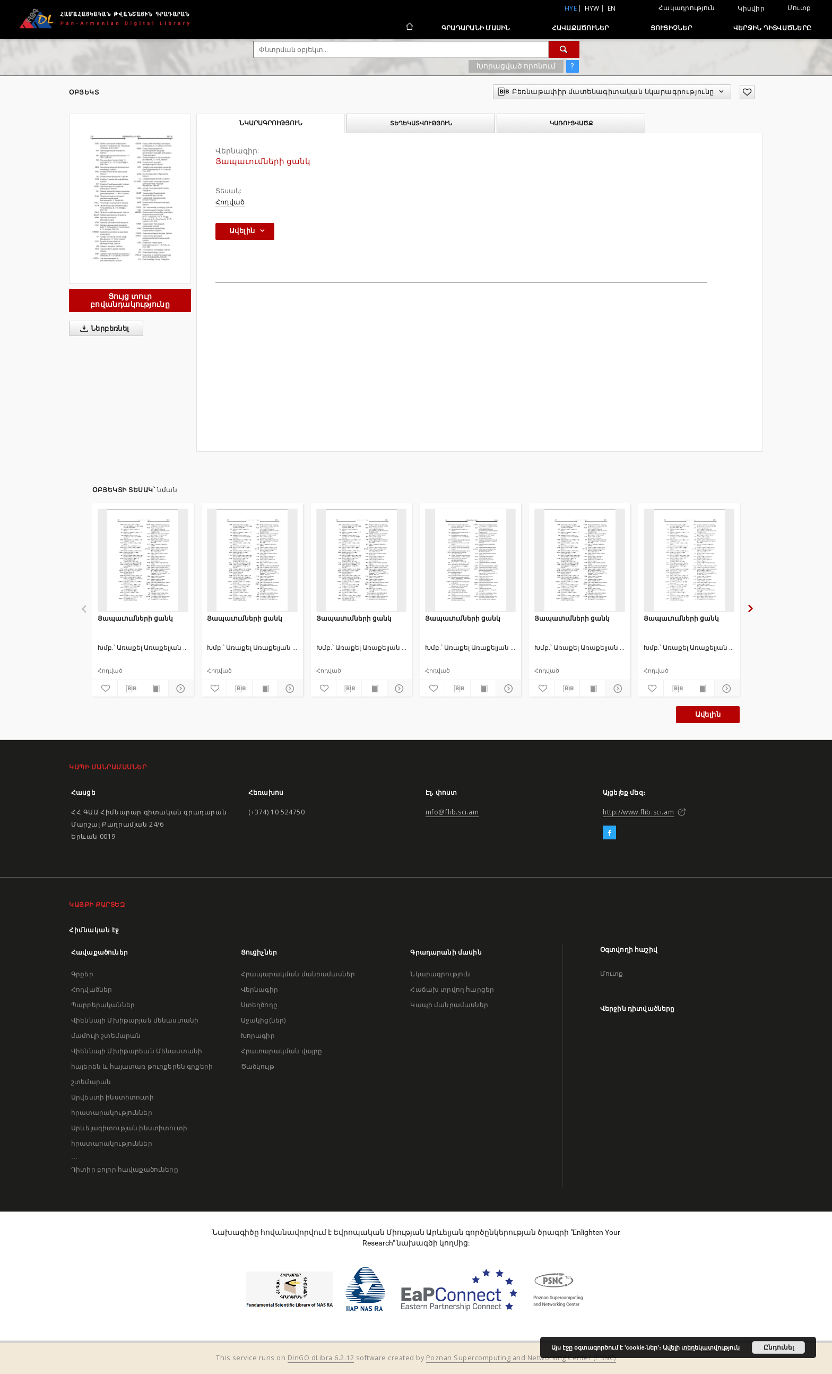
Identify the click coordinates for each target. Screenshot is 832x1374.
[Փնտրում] (564, 49)
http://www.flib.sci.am (638, 812)
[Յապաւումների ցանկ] (143, 560)
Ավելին (708, 714)
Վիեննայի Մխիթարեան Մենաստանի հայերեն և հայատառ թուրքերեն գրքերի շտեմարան (142, 1066)
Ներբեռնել (102, 328)
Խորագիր (258, 1035)
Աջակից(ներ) (263, 1020)
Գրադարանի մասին (475, 27)
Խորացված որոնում (516, 66)
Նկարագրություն (440, 973)
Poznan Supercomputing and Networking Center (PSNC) (521, 1357)
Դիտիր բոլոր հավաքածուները (124, 1169)
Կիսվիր (751, 8)
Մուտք (799, 7)
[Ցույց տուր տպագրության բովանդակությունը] (155, 688)
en (612, 8)
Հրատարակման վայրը (282, 1050)
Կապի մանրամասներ (449, 1004)
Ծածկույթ (257, 1066)
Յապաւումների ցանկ (135, 618)
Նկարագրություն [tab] (270, 123)
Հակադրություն (686, 7)
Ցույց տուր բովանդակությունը (130, 300)
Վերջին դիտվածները (772, 27)
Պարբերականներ (103, 1004)
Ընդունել (779, 1347)
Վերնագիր (259, 989)
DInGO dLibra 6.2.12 (321, 1357)
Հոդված (230, 202)
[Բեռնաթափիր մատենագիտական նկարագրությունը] (130, 688)
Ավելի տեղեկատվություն (701, 1347)
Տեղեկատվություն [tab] (421, 123)
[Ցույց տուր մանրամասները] (179, 688)
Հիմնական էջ (94, 929)
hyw (592, 8)
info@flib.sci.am (452, 812)
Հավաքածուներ (580, 27)
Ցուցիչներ (671, 27)
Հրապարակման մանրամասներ (298, 973)
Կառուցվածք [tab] (571, 123)
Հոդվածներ (91, 989)
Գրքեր (82, 973)
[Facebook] (609, 833)
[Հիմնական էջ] (409, 27)
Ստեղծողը (259, 1004)
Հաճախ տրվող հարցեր (452, 989)
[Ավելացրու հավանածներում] (747, 92)
